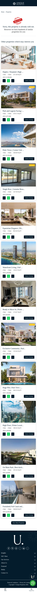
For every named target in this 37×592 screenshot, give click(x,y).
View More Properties (18, 523)
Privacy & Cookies (25, 582)
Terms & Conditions (12, 582)
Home (2, 12)
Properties (8, 12)
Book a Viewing (29, 80)
